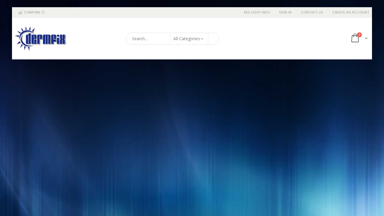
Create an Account (350, 12)
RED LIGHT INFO (257, 12)
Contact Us (312, 12)
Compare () (31, 12)
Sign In (285, 12)
